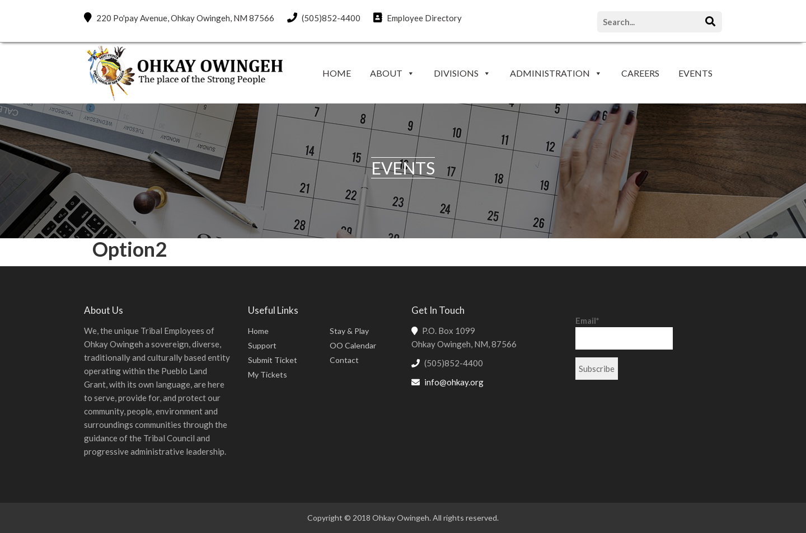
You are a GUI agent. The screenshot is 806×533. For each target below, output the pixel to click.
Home (258, 331)
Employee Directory (417, 17)
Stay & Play (349, 331)
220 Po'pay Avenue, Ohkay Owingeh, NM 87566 (179, 17)
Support (262, 345)
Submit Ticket (272, 360)
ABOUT (386, 73)
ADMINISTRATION (550, 73)
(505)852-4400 (323, 17)
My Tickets (267, 374)
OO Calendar (353, 345)
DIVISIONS (456, 73)
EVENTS (695, 73)
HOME (336, 73)
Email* (624, 332)
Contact (344, 360)
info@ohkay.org (454, 382)
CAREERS (640, 73)
